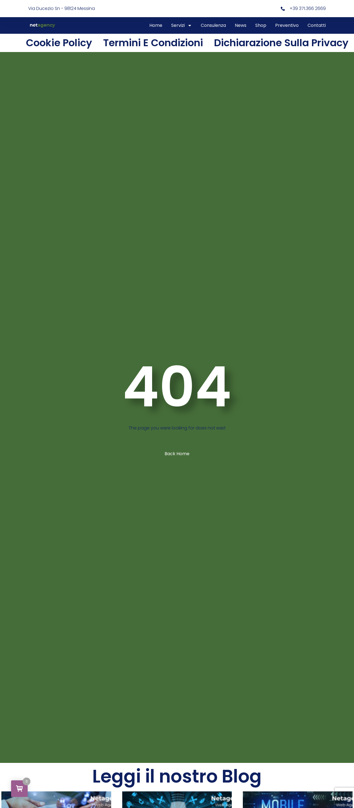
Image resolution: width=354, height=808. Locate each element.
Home (155, 25)
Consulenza (213, 25)
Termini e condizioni (153, 43)
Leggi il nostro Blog (177, 776)
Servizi (181, 25)
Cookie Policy (59, 43)
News (240, 25)
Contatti (317, 25)
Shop (260, 25)
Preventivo (287, 25)
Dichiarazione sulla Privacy (281, 43)
